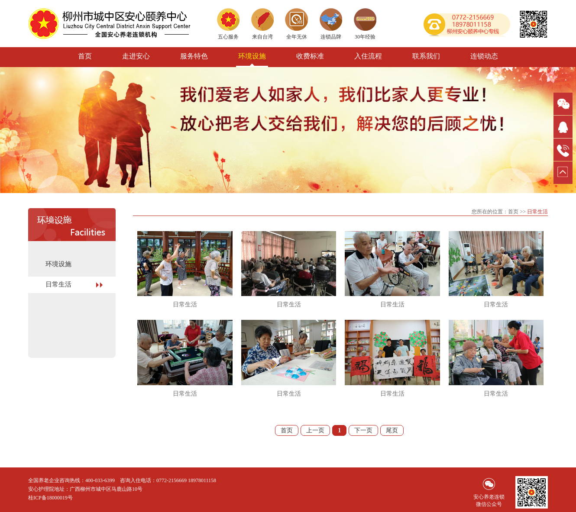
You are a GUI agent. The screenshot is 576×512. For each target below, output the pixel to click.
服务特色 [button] (194, 56)
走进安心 (136, 56)
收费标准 (310, 56)
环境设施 (252, 56)
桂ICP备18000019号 (50, 498)
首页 (85, 56)
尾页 (392, 430)
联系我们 (426, 56)
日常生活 (58, 284)
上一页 (315, 430)
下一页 (363, 430)
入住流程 (368, 56)
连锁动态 (484, 56)
